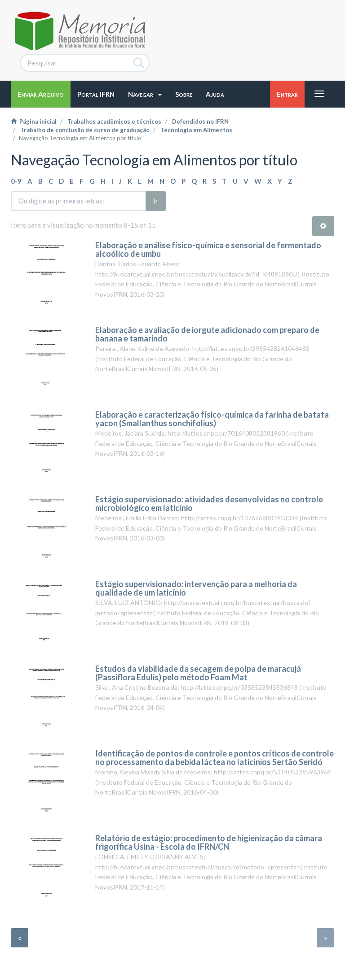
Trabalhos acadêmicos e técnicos (114, 121)
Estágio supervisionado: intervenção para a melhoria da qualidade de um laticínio (196, 588)
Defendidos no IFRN (200, 121)
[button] (144, 94)
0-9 (16, 181)
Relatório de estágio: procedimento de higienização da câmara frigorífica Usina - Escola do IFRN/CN (208, 842)
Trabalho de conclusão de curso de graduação (85, 130)
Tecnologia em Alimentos (196, 130)
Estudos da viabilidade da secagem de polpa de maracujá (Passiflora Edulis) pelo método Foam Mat (198, 673)
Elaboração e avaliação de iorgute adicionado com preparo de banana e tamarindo (207, 334)
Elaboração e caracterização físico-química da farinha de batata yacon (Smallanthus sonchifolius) (212, 419)
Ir (155, 201)
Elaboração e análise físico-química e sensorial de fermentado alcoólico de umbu (208, 249)
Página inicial (34, 121)
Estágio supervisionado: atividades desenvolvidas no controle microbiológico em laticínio (209, 503)
